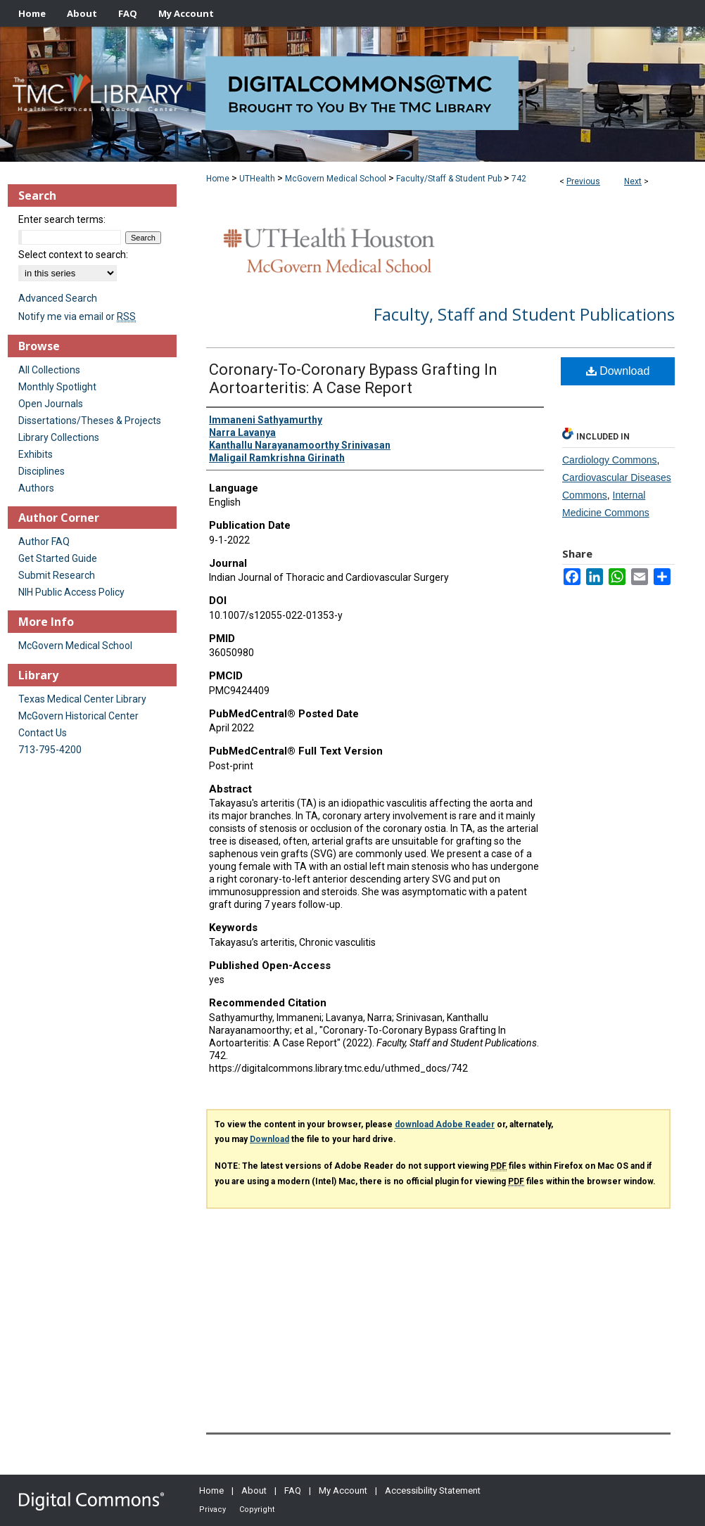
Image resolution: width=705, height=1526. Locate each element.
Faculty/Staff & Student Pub (449, 179)
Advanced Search (57, 298)
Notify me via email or (77, 316)
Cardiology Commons (609, 460)
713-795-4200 (50, 749)
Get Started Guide (57, 558)
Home (217, 179)
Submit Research (56, 575)
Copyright (256, 1509)
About (254, 1490)
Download (618, 371)
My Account (343, 1490)
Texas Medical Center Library (82, 699)
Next (633, 181)
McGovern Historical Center (78, 716)
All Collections (49, 370)
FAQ (292, 1490)
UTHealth (257, 179)
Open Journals (50, 403)
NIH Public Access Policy (71, 592)
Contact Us (42, 732)
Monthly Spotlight (57, 386)
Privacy (212, 1509)
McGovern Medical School (335, 179)
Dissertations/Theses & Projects (89, 420)
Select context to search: (73, 254)
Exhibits (35, 454)
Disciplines (41, 471)
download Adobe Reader (445, 1124)
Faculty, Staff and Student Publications (524, 314)
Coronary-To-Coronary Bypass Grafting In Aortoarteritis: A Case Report (353, 379)
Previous (583, 181)
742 (519, 179)
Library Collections (58, 437)
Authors (36, 488)
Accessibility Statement (433, 1490)
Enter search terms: (62, 219)
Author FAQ (44, 541)
